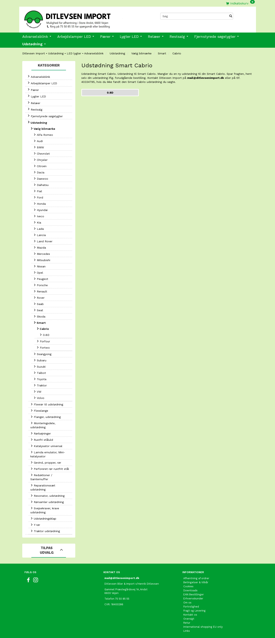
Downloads (190, 590)
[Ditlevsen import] (78, 18)
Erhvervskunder (193, 598)
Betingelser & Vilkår (195, 582)
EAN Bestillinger (193, 594)
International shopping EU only (203, 626)
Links (186, 630)
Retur (186, 622)
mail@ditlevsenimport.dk (205, 77)
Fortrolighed (191, 606)
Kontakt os (190, 614)
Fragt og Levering (194, 610)
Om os (187, 602)
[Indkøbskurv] (240, 3)
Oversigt (188, 618)
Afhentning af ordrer (196, 578)
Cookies (188, 586)
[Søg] (230, 16)
